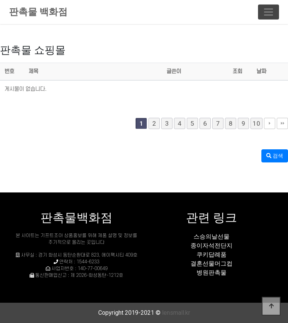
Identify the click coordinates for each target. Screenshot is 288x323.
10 (256, 123)
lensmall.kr (176, 312)
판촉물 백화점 (38, 11)
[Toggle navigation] (268, 12)
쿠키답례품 (211, 254)
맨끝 (282, 123)
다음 (269, 123)
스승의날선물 (212, 236)
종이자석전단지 (211, 245)
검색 (274, 156)
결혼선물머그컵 (211, 263)
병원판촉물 (211, 272)
